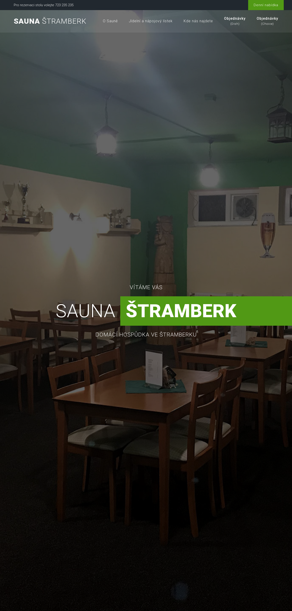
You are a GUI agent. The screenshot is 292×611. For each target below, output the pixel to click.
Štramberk (50, 21)
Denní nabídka (266, 5)
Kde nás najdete (198, 21)
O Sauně (110, 21)
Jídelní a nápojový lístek (151, 21)
